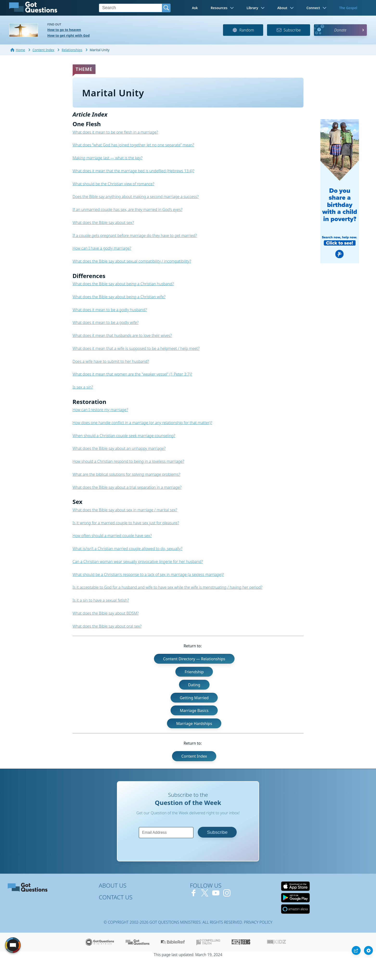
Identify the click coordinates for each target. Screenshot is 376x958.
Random (243, 30)
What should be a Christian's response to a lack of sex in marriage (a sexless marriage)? (148, 574)
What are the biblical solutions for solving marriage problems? (126, 474)
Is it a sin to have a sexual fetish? (101, 600)
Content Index (194, 756)
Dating (194, 684)
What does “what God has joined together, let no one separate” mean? (133, 145)
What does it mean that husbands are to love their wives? (122, 335)
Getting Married (194, 697)
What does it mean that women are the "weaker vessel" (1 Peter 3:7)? (132, 374)
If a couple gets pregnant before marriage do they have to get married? (135, 235)
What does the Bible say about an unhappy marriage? (119, 448)
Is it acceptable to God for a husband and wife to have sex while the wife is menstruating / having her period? (167, 587)
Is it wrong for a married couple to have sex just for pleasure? (126, 522)
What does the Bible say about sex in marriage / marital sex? (125, 510)
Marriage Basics (194, 710)
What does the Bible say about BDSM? (106, 613)
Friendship (194, 671)
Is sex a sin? (83, 387)
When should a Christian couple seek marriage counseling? (124, 435)
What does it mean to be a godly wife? (106, 322)
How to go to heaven (64, 29)
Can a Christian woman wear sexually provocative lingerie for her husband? (138, 561)
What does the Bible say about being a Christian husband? (123, 283)
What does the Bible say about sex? (103, 222)
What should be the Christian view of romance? (113, 183)
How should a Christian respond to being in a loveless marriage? (128, 461)
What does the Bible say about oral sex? (107, 626)
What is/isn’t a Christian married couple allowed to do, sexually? (128, 548)
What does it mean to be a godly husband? (110, 309)
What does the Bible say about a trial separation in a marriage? (127, 487)
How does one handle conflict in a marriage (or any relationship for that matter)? (142, 422)
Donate (340, 30)
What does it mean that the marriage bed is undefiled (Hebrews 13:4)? (133, 170)
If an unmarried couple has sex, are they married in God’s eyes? (128, 209)
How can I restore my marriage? (100, 409)
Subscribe (288, 30)
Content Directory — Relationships (194, 658)
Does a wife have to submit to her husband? (111, 361)
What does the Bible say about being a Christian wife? (119, 296)
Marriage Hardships (194, 723)
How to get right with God (68, 35)
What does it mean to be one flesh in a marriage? (115, 132)
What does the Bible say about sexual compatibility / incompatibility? (132, 261)
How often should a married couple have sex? (112, 535)
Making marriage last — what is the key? (108, 158)
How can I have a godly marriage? (102, 248)
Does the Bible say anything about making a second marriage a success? (136, 196)
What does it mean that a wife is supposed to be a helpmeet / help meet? (136, 348)
